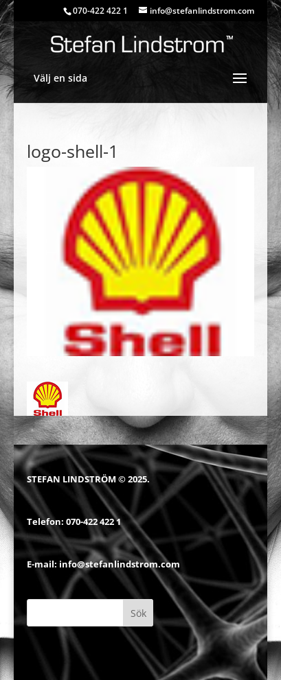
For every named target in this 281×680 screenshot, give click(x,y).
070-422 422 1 (93, 521)
